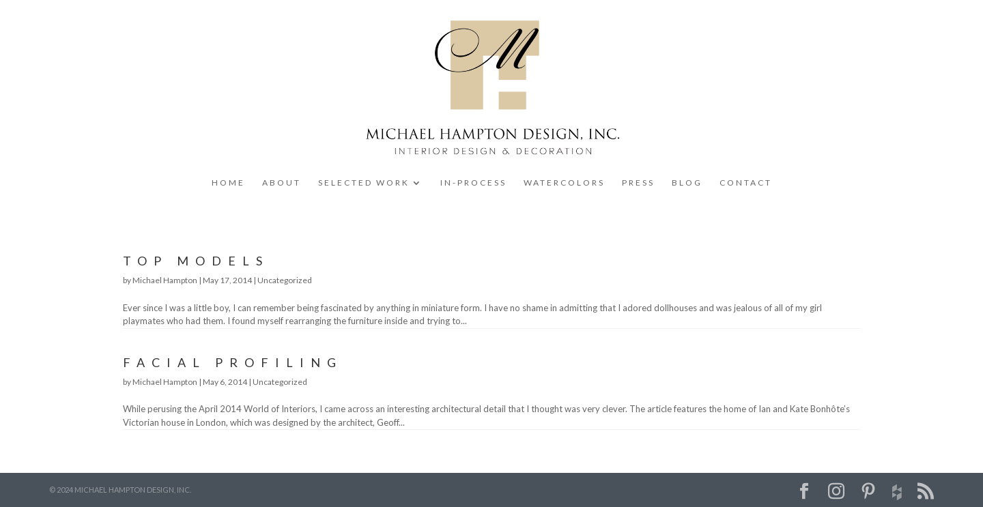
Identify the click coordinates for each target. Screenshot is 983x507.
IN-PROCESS (473, 183)
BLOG (687, 183)
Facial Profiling (233, 362)
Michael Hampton (164, 280)
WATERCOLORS (564, 183)
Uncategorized (284, 280)
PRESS (638, 183)
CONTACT (746, 183)
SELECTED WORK (364, 183)
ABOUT (281, 183)
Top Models (196, 260)
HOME (228, 183)
